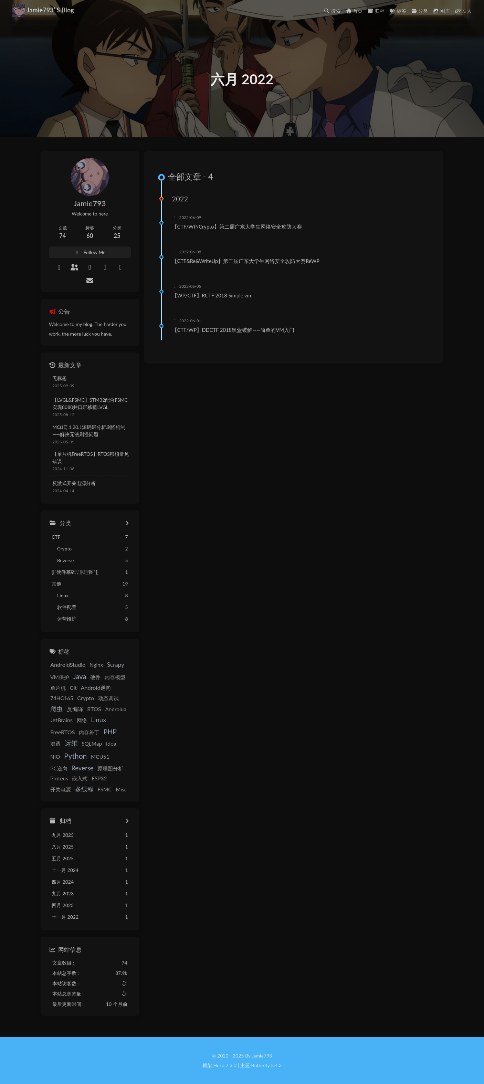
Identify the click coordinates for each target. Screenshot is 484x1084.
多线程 (59, 789)
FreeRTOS (62, 732)
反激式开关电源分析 (74, 483)
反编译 (75, 709)
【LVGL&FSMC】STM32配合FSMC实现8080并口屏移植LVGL (90, 403)
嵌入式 (58, 779)
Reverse (61, 768)
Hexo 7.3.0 (224, 1065)
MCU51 (86, 757)
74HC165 (61, 698)
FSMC (80, 790)
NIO (125, 744)
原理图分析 (89, 768)
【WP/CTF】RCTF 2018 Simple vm (213, 296)
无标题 (59, 378)
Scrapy (115, 665)
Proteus (115, 768)
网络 (82, 720)
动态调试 (108, 698)
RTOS (94, 709)
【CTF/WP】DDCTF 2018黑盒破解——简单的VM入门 (234, 330)
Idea (111, 743)
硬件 (95, 677)
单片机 (58, 688)
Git (73, 688)
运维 (71, 743)
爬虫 (56, 709)
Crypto (85, 698)
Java (79, 676)
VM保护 (59, 677)
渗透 (55, 744)
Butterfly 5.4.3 (266, 1065)
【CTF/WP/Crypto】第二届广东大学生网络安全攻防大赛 (238, 227)
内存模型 (115, 677)
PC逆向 (108, 757)
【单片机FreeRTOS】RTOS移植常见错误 (90, 457)
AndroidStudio (67, 665)
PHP (110, 732)
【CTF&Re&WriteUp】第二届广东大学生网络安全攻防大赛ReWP (247, 261)
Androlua (115, 709)
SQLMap (92, 744)
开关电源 (99, 779)
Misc (96, 790)
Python (61, 756)
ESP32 (77, 779)
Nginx (96, 665)
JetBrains (61, 720)
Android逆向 (96, 687)
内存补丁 (89, 732)
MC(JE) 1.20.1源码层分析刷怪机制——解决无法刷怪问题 (89, 430)
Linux (98, 720)
